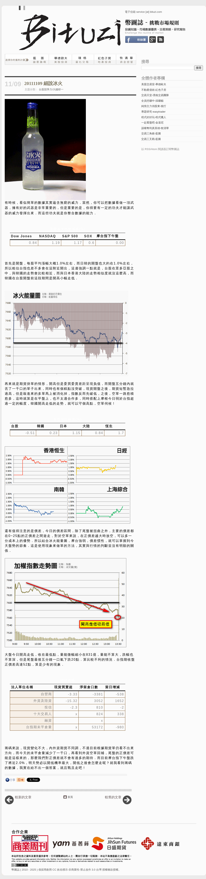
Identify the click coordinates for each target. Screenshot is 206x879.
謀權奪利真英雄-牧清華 (155, 128)
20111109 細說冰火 (43, 83)
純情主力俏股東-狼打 (153, 106)
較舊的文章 (113, 797)
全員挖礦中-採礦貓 (152, 100)
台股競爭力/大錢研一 (51, 89)
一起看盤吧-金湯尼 (152, 122)
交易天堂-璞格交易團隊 (155, 95)
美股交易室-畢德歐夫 (153, 84)
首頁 (70, 797)
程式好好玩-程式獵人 (153, 117)
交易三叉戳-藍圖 (151, 139)
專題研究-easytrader (153, 111)
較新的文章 (23, 797)
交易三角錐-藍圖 (151, 133)
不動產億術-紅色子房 (153, 89)
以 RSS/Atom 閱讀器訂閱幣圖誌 (160, 149)
